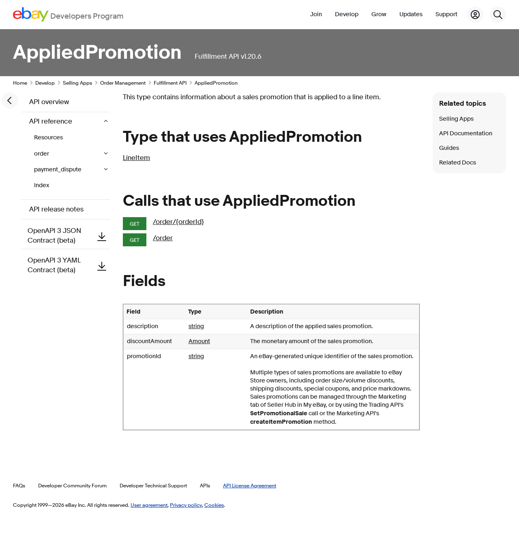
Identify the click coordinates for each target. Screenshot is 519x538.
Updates (410, 14)
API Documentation (465, 133)
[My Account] (475, 14)
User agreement (149, 505)
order (42, 154)
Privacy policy (186, 505)
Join (316, 14)
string (196, 326)
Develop (346, 14)
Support (446, 14)
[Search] (498, 14)
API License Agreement (249, 485)
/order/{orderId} (178, 222)
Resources (48, 137)
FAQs (19, 485)
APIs (205, 485)
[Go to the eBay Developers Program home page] (68, 14)
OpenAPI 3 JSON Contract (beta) (69, 235)
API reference (51, 121)
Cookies (214, 505)
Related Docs (457, 163)
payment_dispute (58, 169)
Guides (449, 148)
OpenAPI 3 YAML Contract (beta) (69, 265)
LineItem (136, 158)
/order (163, 238)
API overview (49, 102)
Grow (378, 14)
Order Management (123, 82)
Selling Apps (77, 82)
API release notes (56, 209)
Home (20, 82)
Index (41, 185)
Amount (199, 341)
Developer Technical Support (153, 485)
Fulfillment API (170, 82)
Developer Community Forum (72, 485)
